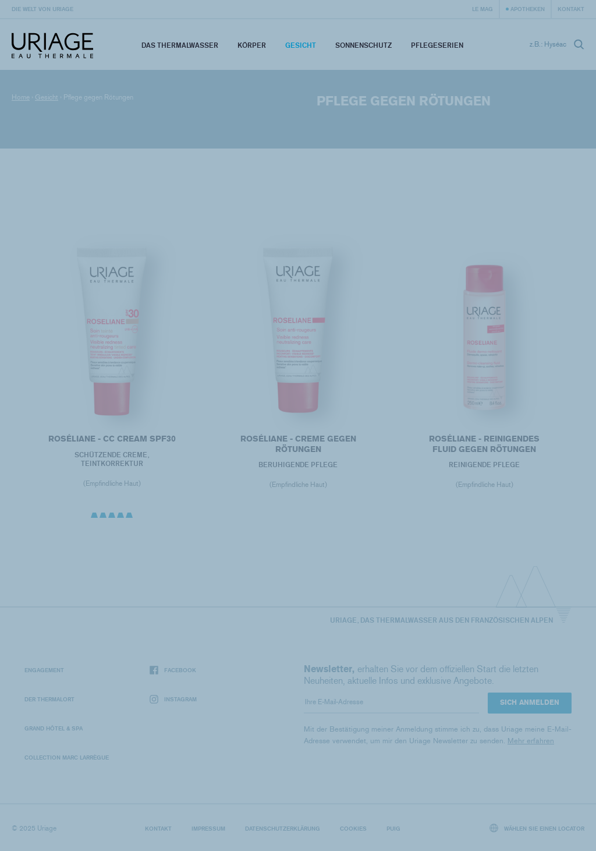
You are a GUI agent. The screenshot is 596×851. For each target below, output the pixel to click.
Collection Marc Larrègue (66, 757)
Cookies (353, 828)
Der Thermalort (49, 698)
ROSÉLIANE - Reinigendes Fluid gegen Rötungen (484, 444)
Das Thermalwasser (179, 45)
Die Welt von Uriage (42, 8)
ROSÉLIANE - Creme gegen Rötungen (298, 444)
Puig (393, 828)
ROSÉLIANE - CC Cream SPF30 (111, 439)
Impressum (208, 828)
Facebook (173, 670)
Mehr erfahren (531, 740)
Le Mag (482, 8)
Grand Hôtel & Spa (53, 728)
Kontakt (571, 8)
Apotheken (527, 8)
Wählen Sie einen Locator (537, 828)
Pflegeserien (437, 45)
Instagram (173, 699)
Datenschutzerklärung (282, 828)
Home (21, 97)
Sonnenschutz (363, 45)
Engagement (44, 669)
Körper (251, 45)
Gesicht (300, 45)
